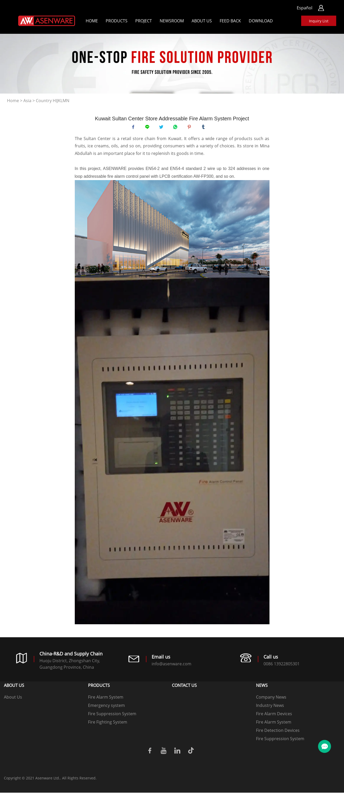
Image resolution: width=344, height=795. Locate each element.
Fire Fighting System (107, 724)
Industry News (270, 708)
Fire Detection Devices (278, 732)
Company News (271, 699)
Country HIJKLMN (52, 100)
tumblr (204, 128)
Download (261, 21)
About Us (202, 21)
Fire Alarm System (105, 699)
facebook (134, 128)
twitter (162, 128)
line (148, 128)
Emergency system (106, 708)
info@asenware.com (171, 666)
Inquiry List (318, 20)
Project (143, 21)
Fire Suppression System (112, 716)
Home (92, 21)
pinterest (190, 128)
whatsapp (176, 128)
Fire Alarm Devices (274, 716)
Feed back (230, 21)
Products (116, 21)
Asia (27, 100)
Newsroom (172, 21)
